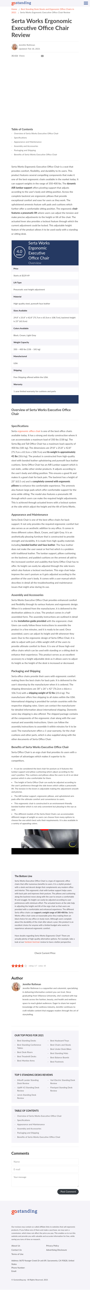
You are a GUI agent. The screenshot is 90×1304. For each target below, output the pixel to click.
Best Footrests (57, 1061)
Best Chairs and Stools (60, 1044)
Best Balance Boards (59, 1057)
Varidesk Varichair (32, 942)
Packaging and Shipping (25, 150)
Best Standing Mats (59, 1053)
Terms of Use (17, 1254)
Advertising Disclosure (56, 1250)
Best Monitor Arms (26, 1060)
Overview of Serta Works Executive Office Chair (36, 133)
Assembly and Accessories (26, 146)
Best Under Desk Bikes (60, 1049)
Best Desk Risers (25, 1052)
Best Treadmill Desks (26, 1056)
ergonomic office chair (28, 431)
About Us (15, 1245)
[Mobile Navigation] (86, 3)
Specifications (20, 137)
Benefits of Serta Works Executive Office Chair (35, 154)
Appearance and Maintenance (28, 142)
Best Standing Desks (26, 1040)
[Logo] (21, 3)
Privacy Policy (52, 1245)
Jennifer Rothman (27, 45)
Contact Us (16, 1250)
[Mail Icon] (42, 55)
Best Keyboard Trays (59, 1040)
